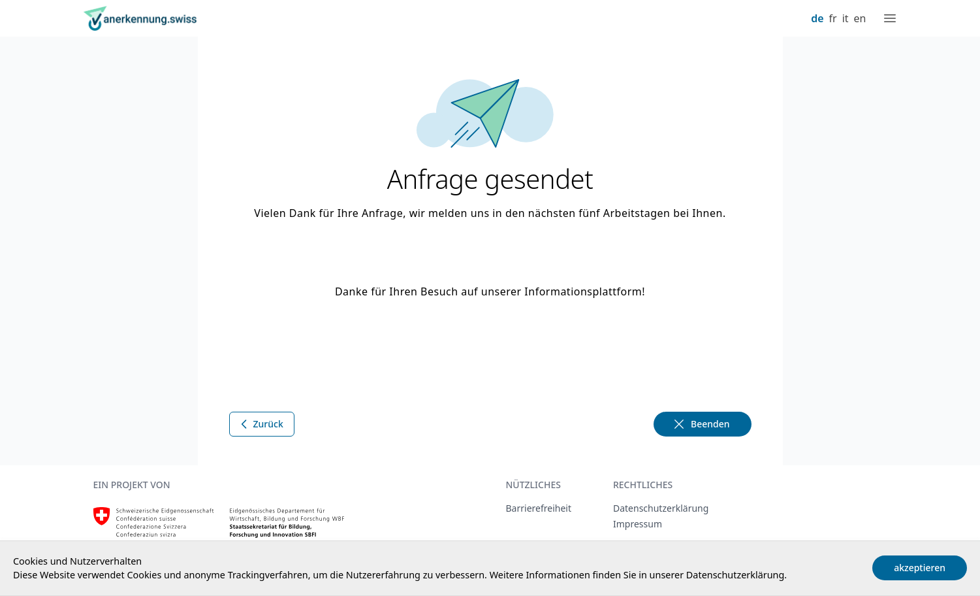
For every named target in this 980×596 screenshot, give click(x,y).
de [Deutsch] (817, 18)
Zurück (260, 424)
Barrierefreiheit (538, 508)
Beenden (701, 424)
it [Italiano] (845, 18)
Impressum (637, 524)
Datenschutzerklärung (735, 575)
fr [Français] (833, 18)
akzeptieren (919, 567)
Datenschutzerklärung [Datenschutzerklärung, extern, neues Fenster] (660, 508)
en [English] (860, 18)
